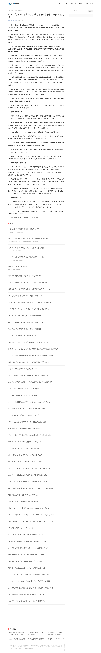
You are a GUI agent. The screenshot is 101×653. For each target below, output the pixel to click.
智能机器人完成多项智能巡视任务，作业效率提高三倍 (26, 601)
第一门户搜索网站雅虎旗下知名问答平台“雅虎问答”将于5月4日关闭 (31, 521)
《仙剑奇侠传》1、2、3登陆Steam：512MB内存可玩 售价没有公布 (31, 515)
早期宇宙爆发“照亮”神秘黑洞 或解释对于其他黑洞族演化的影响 (30, 435)
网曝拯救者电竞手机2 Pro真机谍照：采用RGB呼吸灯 (26, 561)
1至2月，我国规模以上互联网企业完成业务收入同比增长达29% (29, 402)
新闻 (59, 4)
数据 (80, 4)
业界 (87, 4)
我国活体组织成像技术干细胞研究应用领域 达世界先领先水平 (29, 362)
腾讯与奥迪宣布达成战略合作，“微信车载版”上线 (25, 296)
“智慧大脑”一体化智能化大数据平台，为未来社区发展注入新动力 (30, 302)
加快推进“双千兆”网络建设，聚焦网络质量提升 (24, 369)
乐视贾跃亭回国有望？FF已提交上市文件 (22, 528)
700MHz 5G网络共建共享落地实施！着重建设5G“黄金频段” (28, 574)
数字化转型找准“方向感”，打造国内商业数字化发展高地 (27, 409)
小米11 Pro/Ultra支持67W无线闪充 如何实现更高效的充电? (28, 482)
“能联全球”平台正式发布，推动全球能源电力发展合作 (26, 555)
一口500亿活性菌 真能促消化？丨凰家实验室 (23, 229)
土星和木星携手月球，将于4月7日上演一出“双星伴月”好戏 (28, 282)
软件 (71, 4)
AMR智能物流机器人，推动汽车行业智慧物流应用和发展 (27, 475)
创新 (67, 4)
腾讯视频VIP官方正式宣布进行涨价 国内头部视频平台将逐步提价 (30, 588)
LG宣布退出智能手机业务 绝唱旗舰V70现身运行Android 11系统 (29, 541)
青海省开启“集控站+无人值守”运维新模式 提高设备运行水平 (29, 342)
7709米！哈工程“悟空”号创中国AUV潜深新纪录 (24, 442)
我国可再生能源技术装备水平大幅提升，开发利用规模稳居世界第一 (31, 488)
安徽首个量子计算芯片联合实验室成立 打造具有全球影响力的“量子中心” (33, 349)
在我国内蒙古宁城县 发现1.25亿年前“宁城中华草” (25, 276)
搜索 (90, 11)
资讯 (63, 4)
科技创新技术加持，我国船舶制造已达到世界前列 (25, 455)
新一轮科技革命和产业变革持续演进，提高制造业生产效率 (28, 548)
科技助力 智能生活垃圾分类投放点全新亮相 (23, 501)
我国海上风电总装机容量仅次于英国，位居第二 (24, 329)
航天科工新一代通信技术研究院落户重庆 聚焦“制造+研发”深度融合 (31, 355)
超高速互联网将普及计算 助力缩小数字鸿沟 (23, 395)
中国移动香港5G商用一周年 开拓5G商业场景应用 (25, 428)
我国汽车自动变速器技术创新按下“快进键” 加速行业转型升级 (29, 468)
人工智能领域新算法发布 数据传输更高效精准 (24, 448)
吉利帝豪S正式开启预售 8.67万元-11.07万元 (23, 495)
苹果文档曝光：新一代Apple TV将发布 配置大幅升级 (26, 594)
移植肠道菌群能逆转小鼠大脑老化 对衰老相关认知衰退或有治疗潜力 (36, 640)
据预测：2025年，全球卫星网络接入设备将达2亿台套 (26, 322)
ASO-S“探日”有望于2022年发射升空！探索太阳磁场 (26, 389)
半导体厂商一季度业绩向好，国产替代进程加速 (24, 316)
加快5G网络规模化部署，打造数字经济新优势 (24, 415)
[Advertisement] (36, 616)
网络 (76, 4)
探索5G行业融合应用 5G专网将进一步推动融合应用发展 (27, 422)
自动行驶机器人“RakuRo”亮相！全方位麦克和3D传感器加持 (28, 309)
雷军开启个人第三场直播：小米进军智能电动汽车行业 (26, 568)
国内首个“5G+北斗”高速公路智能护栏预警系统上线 (25, 535)
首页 (16, 10)
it (83, 4)
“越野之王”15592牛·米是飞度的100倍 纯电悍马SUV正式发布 (28, 508)
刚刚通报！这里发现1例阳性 (18, 266)
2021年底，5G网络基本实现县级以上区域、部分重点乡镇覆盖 (29, 581)
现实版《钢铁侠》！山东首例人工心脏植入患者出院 (26, 248)
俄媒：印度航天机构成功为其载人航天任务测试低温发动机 (28, 238)
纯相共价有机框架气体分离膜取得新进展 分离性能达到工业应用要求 (17, 640)
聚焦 (91, 4)
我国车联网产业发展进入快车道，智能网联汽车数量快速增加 (29, 289)
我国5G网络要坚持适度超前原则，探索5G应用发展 (25, 462)
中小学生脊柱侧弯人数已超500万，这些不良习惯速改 (26, 257)
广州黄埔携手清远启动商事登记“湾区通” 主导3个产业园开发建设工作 (16, 634)
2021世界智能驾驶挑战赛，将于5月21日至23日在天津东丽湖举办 (30, 382)
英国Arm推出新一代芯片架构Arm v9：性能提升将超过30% (28, 375)
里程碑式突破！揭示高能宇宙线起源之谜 (22, 335)
